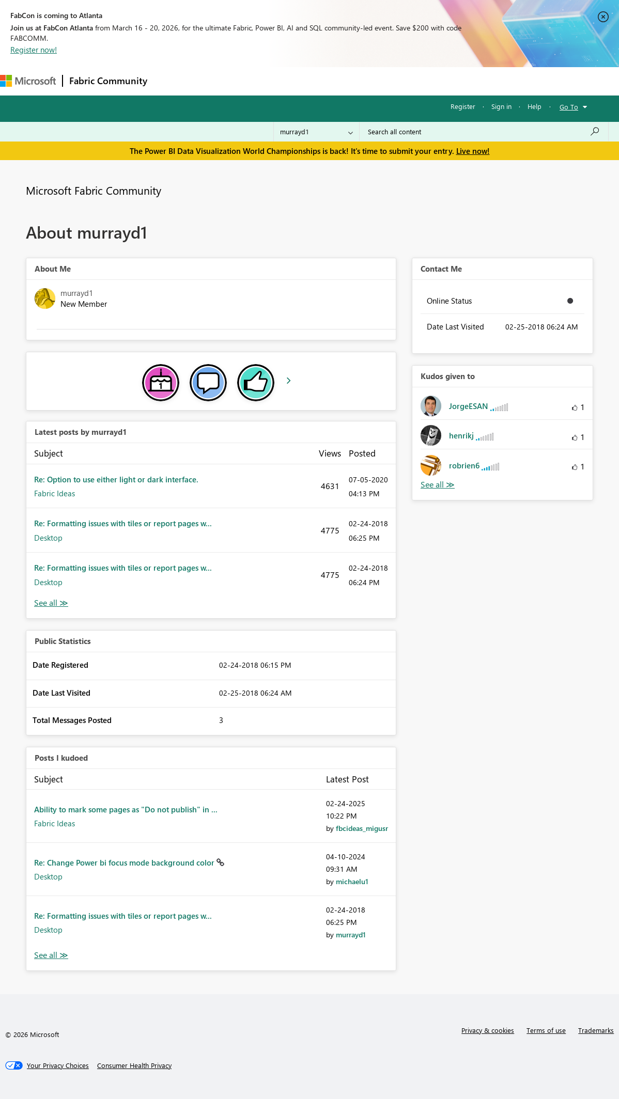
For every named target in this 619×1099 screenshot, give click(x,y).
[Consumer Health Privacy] (134, 1065)
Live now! (473, 151)
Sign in (501, 106)
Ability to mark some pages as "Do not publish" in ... (126, 809)
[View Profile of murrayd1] (351, 934)
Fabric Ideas (54, 493)
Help (534, 106)
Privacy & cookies (487, 1030)
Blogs (351, 80)
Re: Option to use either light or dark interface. (116, 479)
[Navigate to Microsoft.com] (28, 81)
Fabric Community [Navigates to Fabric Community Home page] (108, 80)
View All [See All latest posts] (51, 603)
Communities (304, 80)
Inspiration (216, 80)
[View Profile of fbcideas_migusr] (362, 828)
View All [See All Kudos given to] (438, 485)
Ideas (259, 80)
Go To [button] (569, 106)
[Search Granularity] (316, 132)
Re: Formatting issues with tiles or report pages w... (123, 523)
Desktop (48, 537)
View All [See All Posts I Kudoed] (51, 955)
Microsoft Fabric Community (93, 190)
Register (463, 106)
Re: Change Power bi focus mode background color (125, 862)
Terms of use (546, 1030)
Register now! (33, 49)
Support (434, 80)
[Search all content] (484, 132)
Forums (171, 80)
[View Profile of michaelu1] (352, 881)
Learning (391, 80)
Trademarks (596, 1030)
